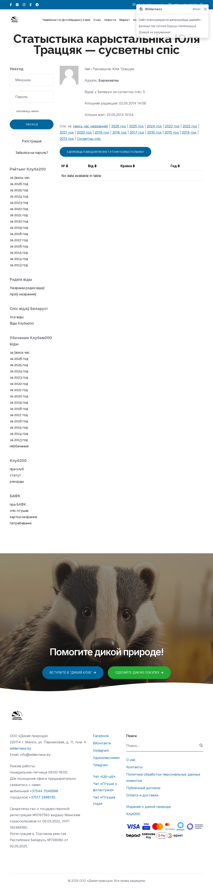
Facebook (101, 736)
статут (15, 475)
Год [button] (175, 166)
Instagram (101, 750)
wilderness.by (20, 748)
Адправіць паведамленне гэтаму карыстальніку (105, 151)
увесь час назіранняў (90, 126)
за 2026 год (19, 184)
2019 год (102, 132)
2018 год (119, 132)
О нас (97, 20)
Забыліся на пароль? (31, 153)
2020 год (84, 132)
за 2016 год (19, 246)
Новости (110, 20)
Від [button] (92, 166)
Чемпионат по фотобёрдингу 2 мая (66, 20)
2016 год (154, 132)
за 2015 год (19, 253)
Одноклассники (106, 758)
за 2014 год (19, 259)
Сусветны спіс (89, 139)
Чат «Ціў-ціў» (104, 776)
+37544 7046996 (44, 791)
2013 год (67, 139)
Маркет (124, 20)
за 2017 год (19, 240)
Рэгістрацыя (31, 141)
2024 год (154, 126)
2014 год (189, 132)
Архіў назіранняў (23, 294)
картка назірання (23, 517)
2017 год (137, 132)
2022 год (190, 126)
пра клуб (17, 469)
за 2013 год (19, 265)
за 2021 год (19, 215)
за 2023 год (19, 203)
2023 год (172, 126)
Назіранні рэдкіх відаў (27, 288)
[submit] (201, 745)
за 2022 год (19, 209)
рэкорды (17, 482)
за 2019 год (19, 228)
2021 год (67, 132)
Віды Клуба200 (22, 323)
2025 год (136, 126)
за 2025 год (19, 190)
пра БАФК (18, 504)
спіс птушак (19, 511)
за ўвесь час (20, 178)
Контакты (134, 767)
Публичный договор (143, 788)
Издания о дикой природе (148, 807)
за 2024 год (19, 196)
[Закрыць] (205, 9)
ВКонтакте (102, 743)
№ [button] (64, 166)
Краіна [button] (127, 166)
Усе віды (17, 317)
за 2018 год (19, 234)
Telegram (100, 765)
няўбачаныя (19, 446)
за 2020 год (19, 221)
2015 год (172, 132)
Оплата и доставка (142, 795)
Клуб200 (133, 814)
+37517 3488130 (42, 797)
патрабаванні (20, 523)
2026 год (118, 126)
